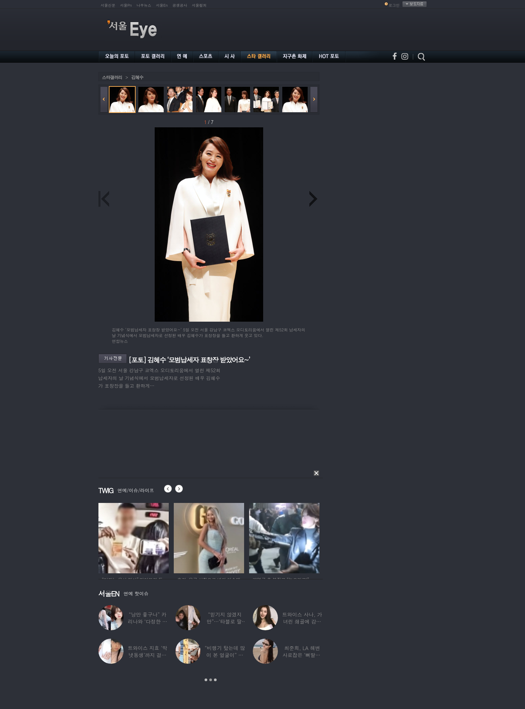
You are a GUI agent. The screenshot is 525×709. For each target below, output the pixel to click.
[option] (133, 537)
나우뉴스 (144, 5)
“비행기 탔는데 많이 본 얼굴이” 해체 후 (225, 654)
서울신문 (108, 5)
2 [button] (210, 680)
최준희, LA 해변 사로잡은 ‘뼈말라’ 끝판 (301, 654)
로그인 (394, 5)
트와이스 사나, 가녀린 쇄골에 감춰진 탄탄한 (302, 621)
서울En (162, 5)
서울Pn (126, 5)
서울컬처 (199, 5)
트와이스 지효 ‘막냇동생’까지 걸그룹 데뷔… (147, 654)
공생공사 (179, 5)
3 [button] (215, 680)
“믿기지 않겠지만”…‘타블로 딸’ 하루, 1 (224, 621)
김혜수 (137, 77)
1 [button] (206, 680)
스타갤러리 (112, 77)
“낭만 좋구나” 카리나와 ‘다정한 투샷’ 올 (147, 621)
